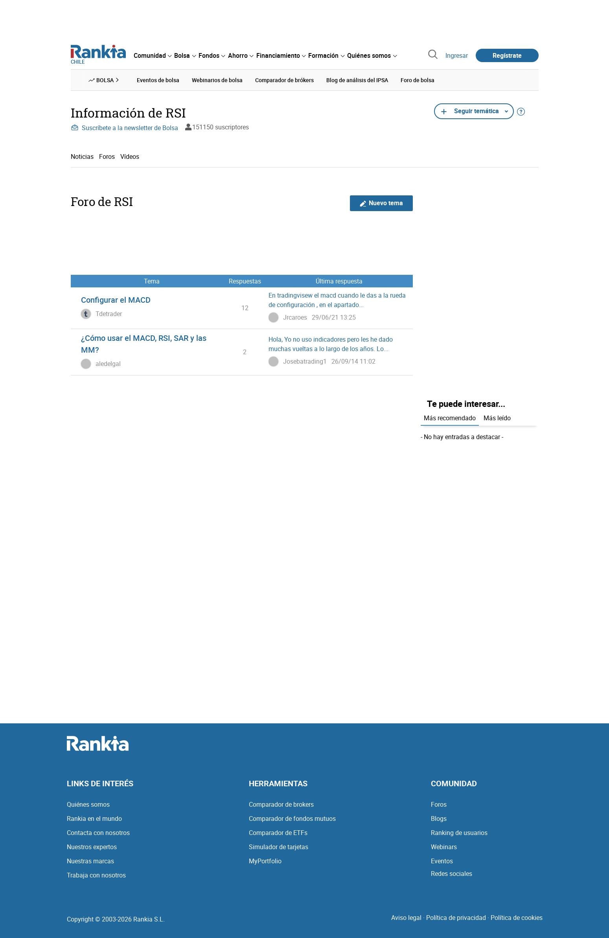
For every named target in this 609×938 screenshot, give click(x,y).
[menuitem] (152, 55)
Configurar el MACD (116, 299)
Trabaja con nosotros (96, 875)
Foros (107, 156)
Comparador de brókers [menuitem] (284, 80)
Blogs (439, 818)
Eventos (442, 861)
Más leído (497, 418)
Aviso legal (406, 917)
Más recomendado (450, 418)
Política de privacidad (456, 917)
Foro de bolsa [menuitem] (417, 80)
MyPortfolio (265, 861)
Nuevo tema (381, 203)
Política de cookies (517, 917)
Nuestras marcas (90, 861)
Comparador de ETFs (278, 832)
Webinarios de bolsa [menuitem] (217, 80)
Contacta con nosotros (98, 832)
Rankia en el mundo (94, 818)
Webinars (444, 846)
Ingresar (456, 55)
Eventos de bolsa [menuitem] (158, 80)
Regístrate (507, 55)
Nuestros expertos (92, 846)
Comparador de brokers (281, 804)
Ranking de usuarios (459, 832)
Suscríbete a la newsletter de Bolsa (124, 127)
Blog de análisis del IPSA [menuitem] (357, 80)
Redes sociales (451, 873)
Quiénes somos (88, 804)
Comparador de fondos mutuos (292, 818)
